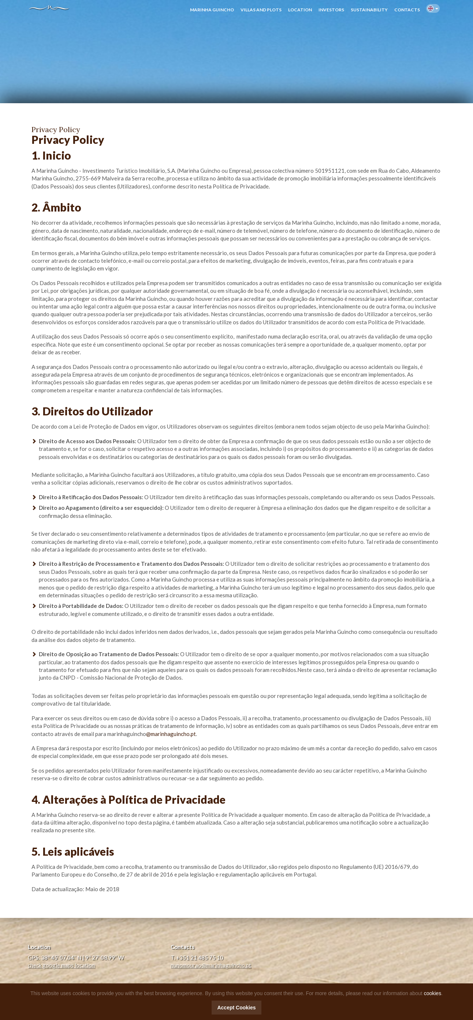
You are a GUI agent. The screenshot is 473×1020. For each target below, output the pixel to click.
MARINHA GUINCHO (212, 9)
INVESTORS (331, 9)
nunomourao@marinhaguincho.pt (211, 965)
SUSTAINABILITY (369, 9)
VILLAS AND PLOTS (261, 9)
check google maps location (61, 965)
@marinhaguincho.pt (171, 734)
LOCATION (300, 9)
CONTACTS (407, 9)
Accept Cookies (236, 1007)
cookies (432, 993)
